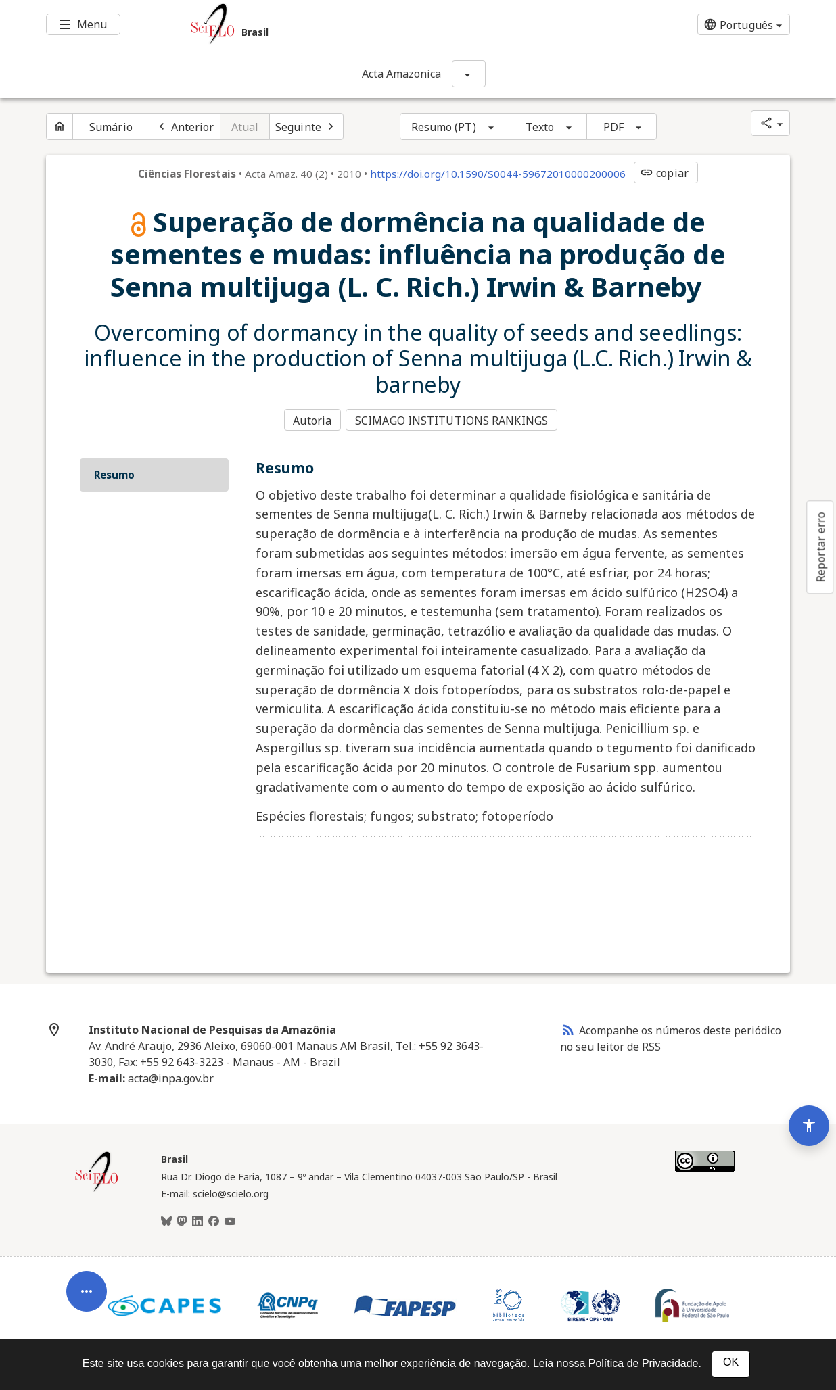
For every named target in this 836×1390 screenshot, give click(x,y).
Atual (245, 127)
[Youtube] (230, 1219)
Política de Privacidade (643, 1363)
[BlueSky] (166, 1219)
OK (731, 1362)
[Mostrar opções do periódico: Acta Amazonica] (469, 73)
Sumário (111, 127)
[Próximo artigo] (306, 126)
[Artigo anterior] (184, 126)
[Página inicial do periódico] (59, 126)
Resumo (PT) (443, 127)
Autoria (312, 419)
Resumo (114, 472)
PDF (613, 127)
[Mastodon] (182, 1219)
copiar (664, 173)
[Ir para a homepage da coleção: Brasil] (354, 24)
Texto (540, 127)
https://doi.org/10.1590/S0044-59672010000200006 (498, 174)
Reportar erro (820, 547)
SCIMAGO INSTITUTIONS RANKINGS (453, 419)
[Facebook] (213, 1219)
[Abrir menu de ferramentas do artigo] (86, 1271)
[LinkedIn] (197, 1219)
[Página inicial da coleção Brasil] (96, 1187)
